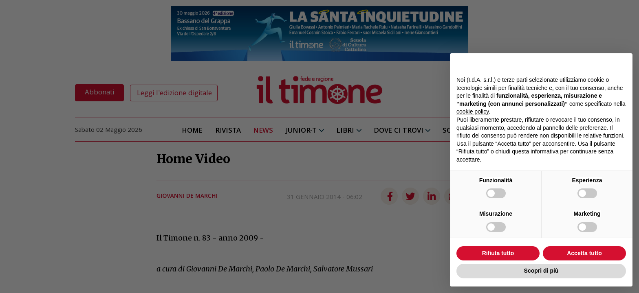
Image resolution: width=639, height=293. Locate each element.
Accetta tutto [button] (584, 253)
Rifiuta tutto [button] (498, 253)
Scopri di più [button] (541, 270)
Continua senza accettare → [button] (588, 64)
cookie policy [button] (472, 111)
